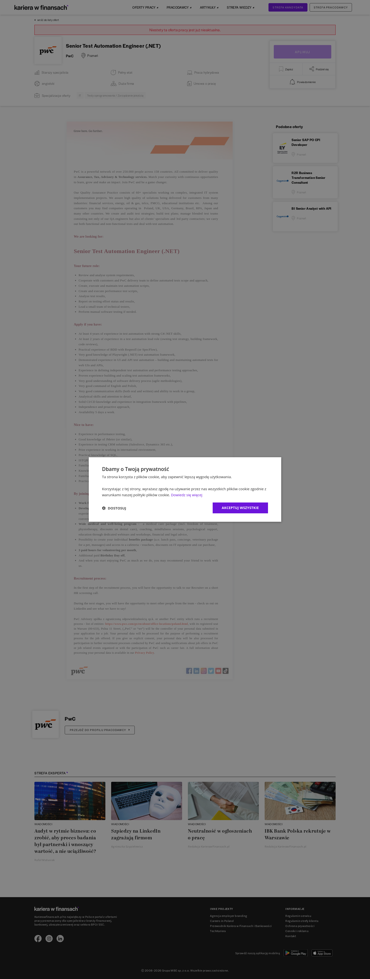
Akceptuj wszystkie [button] (240, 507)
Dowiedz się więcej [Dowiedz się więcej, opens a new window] (186, 494)
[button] (114, 508)
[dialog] (185, 489)
